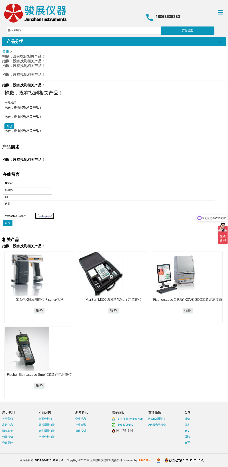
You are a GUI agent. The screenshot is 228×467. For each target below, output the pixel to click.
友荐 (187, 442)
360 (187, 430)
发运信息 (7, 424)
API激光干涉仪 (157, 424)
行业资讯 (80, 424)
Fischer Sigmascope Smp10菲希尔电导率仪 (39, 374)
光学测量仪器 (47, 430)
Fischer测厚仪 (156, 418)
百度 (187, 424)
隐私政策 (7, 430)
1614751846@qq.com (129, 418)
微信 (187, 418)
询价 (9, 126)
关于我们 (7, 418)
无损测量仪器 (47, 424)
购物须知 (7, 436)
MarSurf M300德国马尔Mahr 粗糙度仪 (114, 299)
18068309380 (124, 424)
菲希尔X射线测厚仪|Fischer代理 (39, 299)
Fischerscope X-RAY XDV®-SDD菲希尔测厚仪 (187, 299)
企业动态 (80, 418)
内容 (109, 205)
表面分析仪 (45, 418)
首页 (5, 52)
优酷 (187, 436)
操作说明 (80, 430)
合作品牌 (7, 442)
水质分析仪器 (47, 436)
